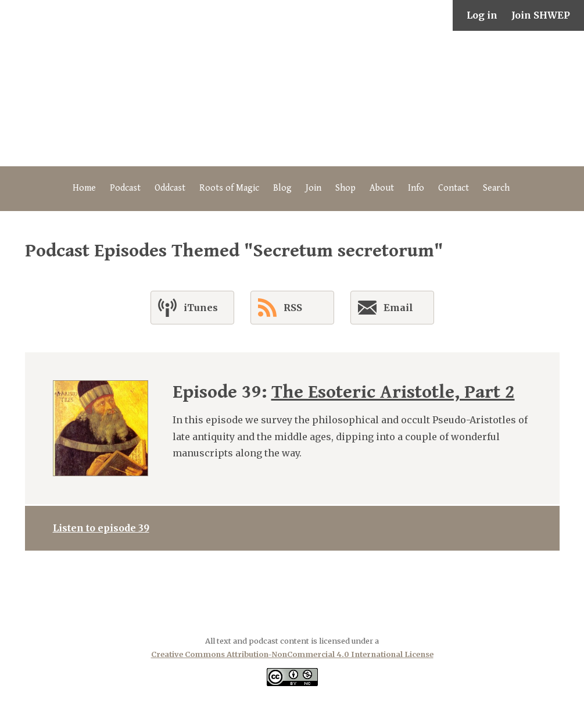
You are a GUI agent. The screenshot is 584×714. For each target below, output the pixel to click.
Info (416, 188)
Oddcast (170, 188)
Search (496, 188)
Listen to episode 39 (101, 528)
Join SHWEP (540, 15)
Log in (482, 15)
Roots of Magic (229, 188)
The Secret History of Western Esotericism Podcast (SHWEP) (292, 98)
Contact (453, 188)
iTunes (188, 307)
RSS (280, 307)
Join (313, 188)
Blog (282, 188)
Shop (345, 188)
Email (385, 310)
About (382, 188)
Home (84, 188)
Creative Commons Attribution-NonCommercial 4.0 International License (292, 654)
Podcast (125, 188)
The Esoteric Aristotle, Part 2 (393, 392)
